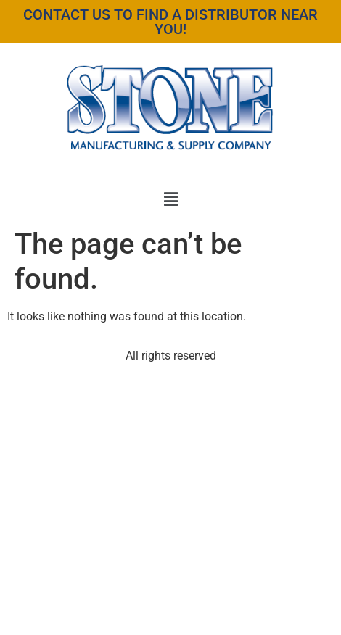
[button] (170, 200)
